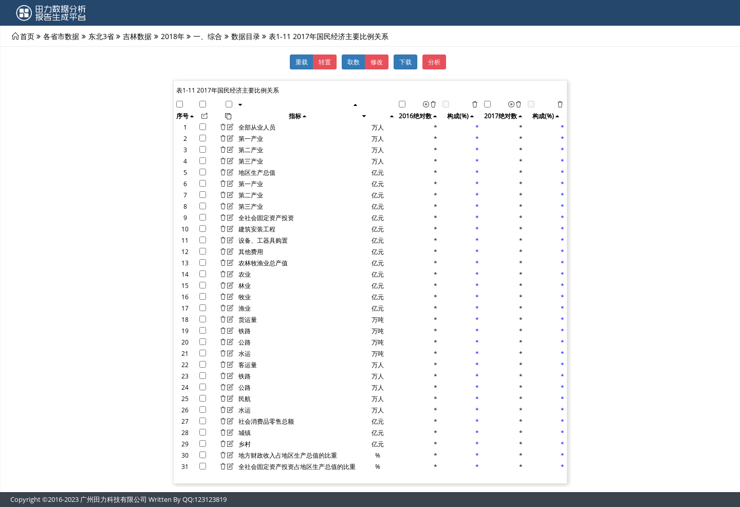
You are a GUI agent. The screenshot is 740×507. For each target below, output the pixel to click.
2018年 (172, 36)
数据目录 (245, 36)
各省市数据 (61, 36)
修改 (377, 62)
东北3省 (101, 36)
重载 (301, 62)
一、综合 (207, 36)
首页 (27, 36)
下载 (405, 62)
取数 (353, 62)
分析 (434, 62)
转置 (325, 62)
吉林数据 (137, 36)
